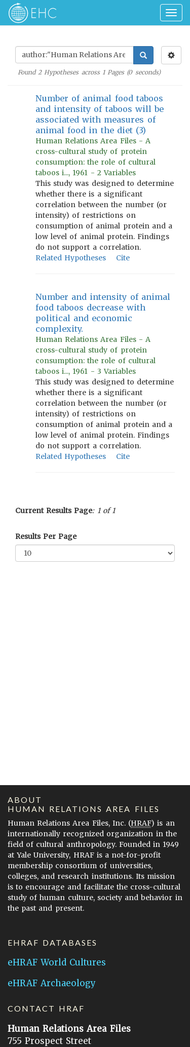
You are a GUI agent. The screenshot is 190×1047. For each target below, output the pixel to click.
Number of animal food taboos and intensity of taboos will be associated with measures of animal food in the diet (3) (99, 114)
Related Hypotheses (70, 257)
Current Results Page (53, 510)
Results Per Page (46, 536)
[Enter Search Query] (74, 54)
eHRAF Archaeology (52, 983)
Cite (123, 257)
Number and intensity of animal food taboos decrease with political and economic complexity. (102, 313)
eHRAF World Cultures (57, 962)
